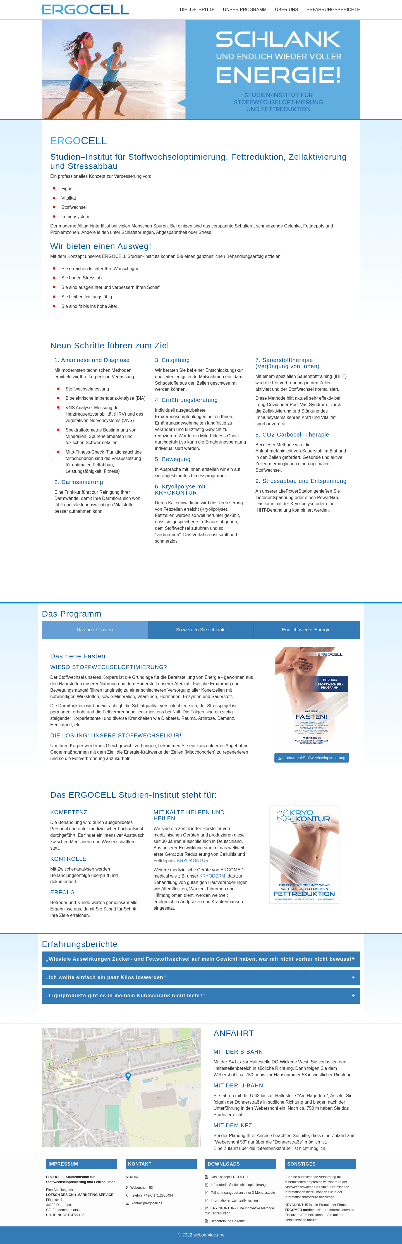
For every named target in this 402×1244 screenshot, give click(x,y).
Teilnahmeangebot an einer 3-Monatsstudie (243, 1193)
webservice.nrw (208, 1235)
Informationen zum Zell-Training (234, 1200)
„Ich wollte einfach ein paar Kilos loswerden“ (106, 977)
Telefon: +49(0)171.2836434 (152, 1195)
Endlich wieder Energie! (307, 629)
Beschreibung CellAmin (228, 1221)
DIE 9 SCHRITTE (197, 9)
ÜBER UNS (286, 9)
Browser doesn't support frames (201, 579)
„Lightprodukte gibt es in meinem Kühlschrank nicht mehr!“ (125, 995)
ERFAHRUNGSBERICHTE (333, 9)
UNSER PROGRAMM (245, 9)
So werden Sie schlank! (201, 629)
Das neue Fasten (95, 629)
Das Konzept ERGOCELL (230, 1177)
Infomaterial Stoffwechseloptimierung (311, 758)
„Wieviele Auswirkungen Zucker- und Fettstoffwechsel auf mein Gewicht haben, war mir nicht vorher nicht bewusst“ (200, 959)
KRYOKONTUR (193, 860)
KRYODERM (212, 876)
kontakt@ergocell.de (147, 1203)
